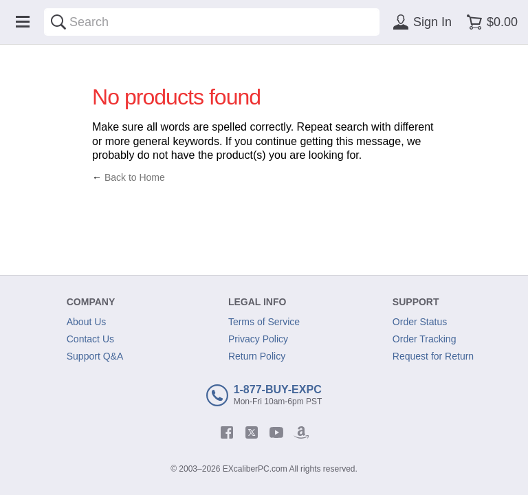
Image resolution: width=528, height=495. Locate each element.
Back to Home (134, 177)
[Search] (58, 22)
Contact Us (90, 338)
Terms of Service (264, 321)
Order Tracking (424, 338)
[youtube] (276, 432)
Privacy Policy (258, 338)
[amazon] (301, 432)
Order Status (420, 321)
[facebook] (227, 432)
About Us (87, 321)
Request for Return (433, 356)
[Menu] (22, 22)
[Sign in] (420, 22)
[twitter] (252, 432)
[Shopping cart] (490, 22)
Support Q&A (95, 356)
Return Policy (256, 356)
